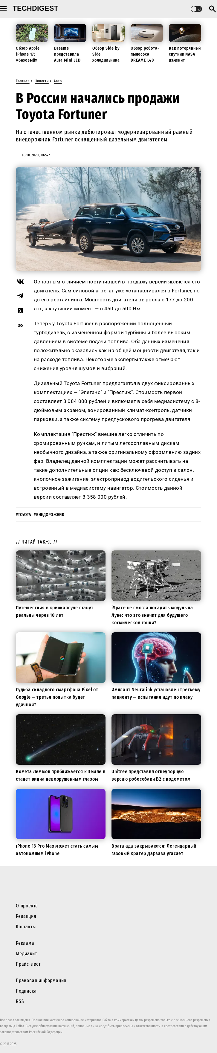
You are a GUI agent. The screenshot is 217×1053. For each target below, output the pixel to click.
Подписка (26, 991)
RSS (20, 1001)
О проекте (27, 906)
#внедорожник (49, 514)
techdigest (36, 8)
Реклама (25, 943)
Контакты (26, 927)
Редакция (26, 916)
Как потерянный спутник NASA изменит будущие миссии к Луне (185, 60)
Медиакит (26, 953)
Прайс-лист (28, 964)
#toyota (23, 514)
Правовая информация (41, 980)
